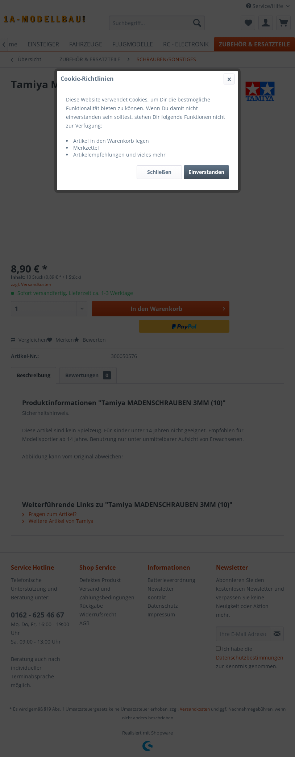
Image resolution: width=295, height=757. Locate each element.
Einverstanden (206, 172)
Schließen (159, 172)
